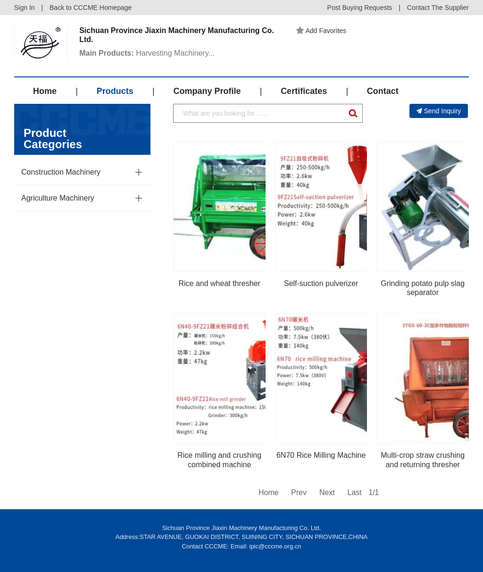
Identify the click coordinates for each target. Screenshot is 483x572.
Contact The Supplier (438, 7)
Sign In (24, 7)
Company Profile (207, 91)
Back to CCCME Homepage (91, 7)
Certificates (304, 91)
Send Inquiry (438, 111)
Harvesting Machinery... (147, 53)
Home (45, 91)
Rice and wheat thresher (219, 283)
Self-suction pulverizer (321, 283)
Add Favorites (321, 30)
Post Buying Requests (359, 7)
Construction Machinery (60, 172)
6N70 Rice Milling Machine (321, 455)
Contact (383, 91)
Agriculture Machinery (57, 198)
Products (115, 91)
